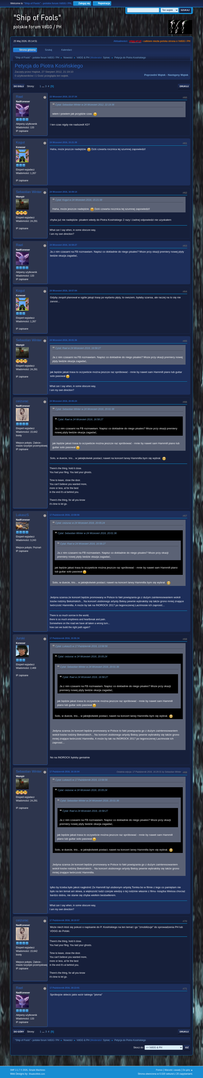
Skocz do (138, 1047)
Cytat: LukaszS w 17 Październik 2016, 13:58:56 (81, 646)
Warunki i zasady (173, 1070)
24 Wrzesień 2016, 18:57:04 (63, 290)
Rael (19, 97)
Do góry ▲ (188, 1070)
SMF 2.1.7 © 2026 (19, 1070)
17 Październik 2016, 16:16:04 (64, 771)
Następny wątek (178, 74)
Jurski (20, 638)
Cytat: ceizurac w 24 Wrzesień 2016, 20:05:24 (80, 523)
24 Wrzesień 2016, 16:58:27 (63, 245)
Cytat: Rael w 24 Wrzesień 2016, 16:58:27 (78, 348)
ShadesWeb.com (37, 1074)
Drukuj (184, 86)
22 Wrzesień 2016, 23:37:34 (63, 96)
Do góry (19, 1031)
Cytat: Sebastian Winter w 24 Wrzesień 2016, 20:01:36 (84, 409)
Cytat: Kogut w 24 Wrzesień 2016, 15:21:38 (78, 200)
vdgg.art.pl (135, 41)
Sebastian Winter (28, 192)
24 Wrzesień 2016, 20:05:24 (63, 401)
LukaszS (22, 515)
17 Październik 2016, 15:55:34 (64, 638)
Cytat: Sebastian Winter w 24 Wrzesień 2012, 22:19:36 (84, 104)
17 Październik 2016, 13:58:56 (64, 515)
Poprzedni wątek (155, 74)
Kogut (20, 142)
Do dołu (19, 86)
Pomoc (159, 1070)
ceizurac (22, 401)
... (43, 86)
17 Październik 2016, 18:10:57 (64, 920)
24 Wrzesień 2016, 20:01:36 (63, 340)
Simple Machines (37, 1070)
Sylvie (106, 57)
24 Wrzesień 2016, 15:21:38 (63, 142)
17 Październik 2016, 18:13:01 (64, 988)
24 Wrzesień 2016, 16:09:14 (63, 192)
